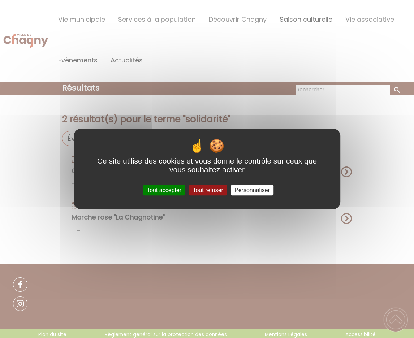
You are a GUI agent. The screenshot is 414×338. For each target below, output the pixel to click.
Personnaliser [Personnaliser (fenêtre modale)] (252, 190)
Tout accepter (164, 190)
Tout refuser (208, 190)
